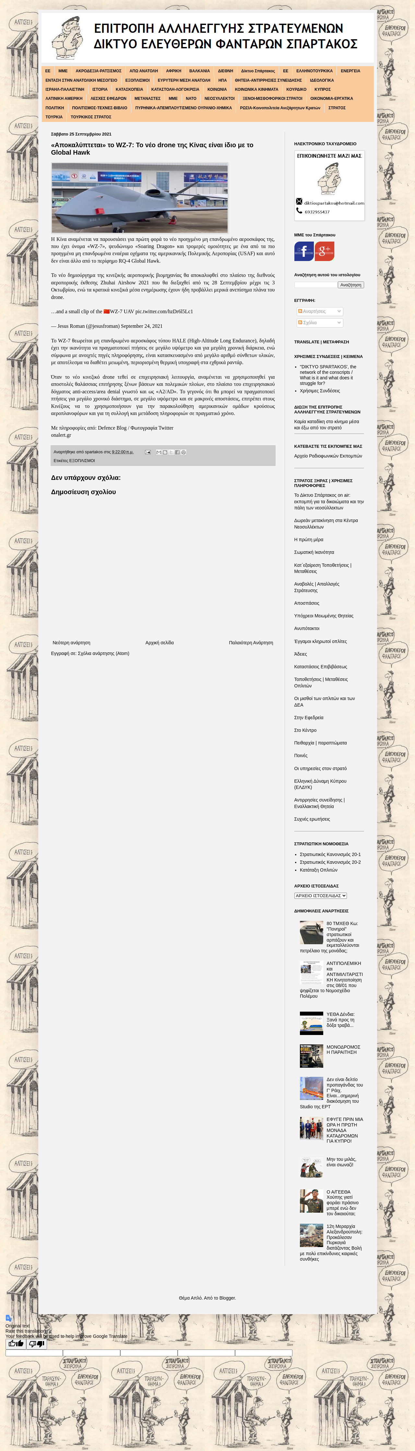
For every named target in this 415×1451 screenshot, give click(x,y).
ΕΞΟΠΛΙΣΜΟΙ (137, 80)
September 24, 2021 (141, 326)
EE (48, 71)
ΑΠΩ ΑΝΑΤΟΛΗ (144, 71)
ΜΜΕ (173, 98)
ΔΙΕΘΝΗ (225, 71)
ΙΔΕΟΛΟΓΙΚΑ (322, 80)
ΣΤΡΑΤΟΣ (337, 108)
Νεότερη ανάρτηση (71, 642)
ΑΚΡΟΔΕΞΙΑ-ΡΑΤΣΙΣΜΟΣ (99, 71)
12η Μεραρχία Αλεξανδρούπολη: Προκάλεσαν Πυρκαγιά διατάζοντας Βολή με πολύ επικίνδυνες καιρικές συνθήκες (331, 1243)
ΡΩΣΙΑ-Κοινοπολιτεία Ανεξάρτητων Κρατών (280, 108)
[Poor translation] (36, 1344)
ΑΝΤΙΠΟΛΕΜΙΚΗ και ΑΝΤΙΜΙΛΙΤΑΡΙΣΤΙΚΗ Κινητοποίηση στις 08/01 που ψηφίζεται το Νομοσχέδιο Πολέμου (331, 980)
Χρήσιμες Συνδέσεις (320, 390)
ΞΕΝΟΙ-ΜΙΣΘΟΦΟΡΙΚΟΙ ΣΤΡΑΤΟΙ (272, 98)
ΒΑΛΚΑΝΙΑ (199, 71)
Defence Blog (112, 428)
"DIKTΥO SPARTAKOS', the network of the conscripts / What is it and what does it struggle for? (328, 375)
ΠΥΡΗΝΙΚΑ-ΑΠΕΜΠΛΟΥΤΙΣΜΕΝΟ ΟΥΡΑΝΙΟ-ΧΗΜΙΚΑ (183, 108)
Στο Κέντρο (305, 730)
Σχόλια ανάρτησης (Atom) (103, 653)
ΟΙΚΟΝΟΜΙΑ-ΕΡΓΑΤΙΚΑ (332, 98)
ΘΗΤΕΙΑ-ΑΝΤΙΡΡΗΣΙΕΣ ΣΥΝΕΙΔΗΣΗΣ (268, 80)
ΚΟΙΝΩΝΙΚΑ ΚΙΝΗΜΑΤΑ (257, 89)
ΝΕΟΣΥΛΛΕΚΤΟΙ (220, 98)
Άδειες (300, 654)
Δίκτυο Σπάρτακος (258, 71)
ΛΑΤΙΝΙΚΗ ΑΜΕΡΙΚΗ (64, 98)
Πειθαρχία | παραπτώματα (320, 742)
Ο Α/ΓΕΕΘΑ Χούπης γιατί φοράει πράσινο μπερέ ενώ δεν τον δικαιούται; (343, 1202)
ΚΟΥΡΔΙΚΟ (297, 89)
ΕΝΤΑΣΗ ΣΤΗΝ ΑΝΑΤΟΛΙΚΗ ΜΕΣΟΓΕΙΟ (81, 80)
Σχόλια (307, 322)
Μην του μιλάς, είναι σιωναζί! (342, 1162)
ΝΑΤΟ (191, 98)
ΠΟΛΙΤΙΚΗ (55, 108)
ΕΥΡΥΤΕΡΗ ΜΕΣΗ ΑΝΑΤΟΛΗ (184, 80)
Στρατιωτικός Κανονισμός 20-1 (330, 854)
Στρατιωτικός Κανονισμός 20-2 (330, 862)
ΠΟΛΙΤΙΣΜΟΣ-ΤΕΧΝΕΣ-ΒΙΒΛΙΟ (99, 108)
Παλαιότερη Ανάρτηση (251, 642)
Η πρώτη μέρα (309, 539)
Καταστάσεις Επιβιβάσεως (320, 666)
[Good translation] (16, 1344)
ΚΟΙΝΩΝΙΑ (217, 89)
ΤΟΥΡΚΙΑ (54, 117)
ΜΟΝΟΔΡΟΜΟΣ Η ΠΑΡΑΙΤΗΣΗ (344, 1049)
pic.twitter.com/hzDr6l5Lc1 (164, 311)
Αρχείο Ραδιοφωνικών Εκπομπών (328, 455)
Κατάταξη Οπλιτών (319, 870)
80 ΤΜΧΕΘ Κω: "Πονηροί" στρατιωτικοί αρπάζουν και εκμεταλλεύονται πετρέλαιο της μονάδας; (329, 937)
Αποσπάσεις (307, 603)
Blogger (227, 1298)
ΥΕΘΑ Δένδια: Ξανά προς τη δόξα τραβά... (341, 1020)
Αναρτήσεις (312, 311)
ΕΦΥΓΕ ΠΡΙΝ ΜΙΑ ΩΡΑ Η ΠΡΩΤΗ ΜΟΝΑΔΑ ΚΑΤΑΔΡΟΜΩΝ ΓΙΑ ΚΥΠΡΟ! (345, 1130)
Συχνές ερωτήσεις (312, 819)
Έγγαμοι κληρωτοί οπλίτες (320, 641)
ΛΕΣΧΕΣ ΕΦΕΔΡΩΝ (108, 98)
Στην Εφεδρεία (309, 717)
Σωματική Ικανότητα (314, 552)
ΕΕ (285, 71)
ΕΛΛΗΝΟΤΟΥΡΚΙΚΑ (314, 71)
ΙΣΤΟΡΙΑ (100, 89)
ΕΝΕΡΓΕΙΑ (350, 71)
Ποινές (301, 755)
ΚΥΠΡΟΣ (322, 89)
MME (63, 71)
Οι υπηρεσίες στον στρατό (320, 768)
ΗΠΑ (223, 80)
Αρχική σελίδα (160, 642)
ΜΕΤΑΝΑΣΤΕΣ (147, 98)
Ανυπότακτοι (307, 628)
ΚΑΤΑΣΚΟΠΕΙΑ (129, 89)
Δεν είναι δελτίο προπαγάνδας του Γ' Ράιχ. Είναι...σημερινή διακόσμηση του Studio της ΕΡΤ (331, 1093)
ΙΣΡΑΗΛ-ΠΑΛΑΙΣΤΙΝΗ (65, 89)
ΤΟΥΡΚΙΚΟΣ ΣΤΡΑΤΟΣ (91, 117)
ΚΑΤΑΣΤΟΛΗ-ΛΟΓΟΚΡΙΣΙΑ (175, 89)
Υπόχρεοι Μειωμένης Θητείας (324, 615)
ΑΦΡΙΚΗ (173, 71)
